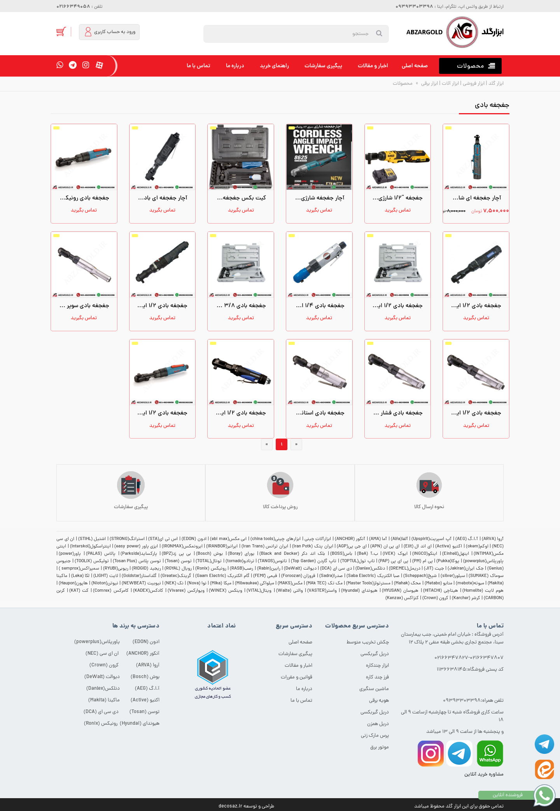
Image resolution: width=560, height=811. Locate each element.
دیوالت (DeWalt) (300, 568)
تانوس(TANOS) (272, 561)
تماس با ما (198, 66)
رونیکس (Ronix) (210, 568)
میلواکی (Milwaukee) (254, 583)
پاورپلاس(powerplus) (483, 561)
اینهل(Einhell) (455, 554)
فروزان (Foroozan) (298, 576)
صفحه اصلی (415, 66)
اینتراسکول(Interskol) (90, 546)
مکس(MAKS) (290, 583)
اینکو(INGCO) (424, 554)
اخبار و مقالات (373, 66)
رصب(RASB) (241, 568)
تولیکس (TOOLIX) (92, 561)
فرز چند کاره (377, 677)
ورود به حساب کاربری (109, 32)
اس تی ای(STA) (163, 539)
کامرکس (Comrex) (110, 590)
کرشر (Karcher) (466, 598)
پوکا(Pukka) (447, 561)
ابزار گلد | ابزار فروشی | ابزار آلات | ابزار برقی (462, 83)
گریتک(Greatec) (176, 576)
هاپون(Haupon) (73, 583)
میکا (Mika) (220, 583)
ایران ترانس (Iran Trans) (265, 546)
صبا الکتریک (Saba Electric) (373, 576)
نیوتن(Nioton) (104, 583)
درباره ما (235, 66)
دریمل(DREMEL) (404, 568)
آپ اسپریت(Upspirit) (431, 539)
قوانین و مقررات (296, 677)
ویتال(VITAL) (259, 590)
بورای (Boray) (241, 554)
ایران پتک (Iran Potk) (312, 546)
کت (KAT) (79, 590)
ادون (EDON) (194, 539)
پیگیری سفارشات (323, 66)
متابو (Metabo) (438, 583)
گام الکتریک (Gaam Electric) (222, 576)
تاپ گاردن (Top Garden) (313, 561)
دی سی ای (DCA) (336, 568)
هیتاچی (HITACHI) (440, 590)
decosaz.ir (230, 806)
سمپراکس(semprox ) (79, 568)
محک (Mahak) (407, 583)
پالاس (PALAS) (101, 554)
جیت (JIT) (434, 568)
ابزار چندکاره (377, 665)
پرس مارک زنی (375, 735)
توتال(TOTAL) (209, 561)
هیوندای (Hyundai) (359, 590)
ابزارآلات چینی (317, 539)
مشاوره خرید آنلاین (484, 775)
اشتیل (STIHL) (92, 539)
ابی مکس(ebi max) (228, 539)
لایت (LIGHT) (105, 576)
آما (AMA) (378, 539)
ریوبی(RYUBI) (115, 568)
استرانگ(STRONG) (127, 539)
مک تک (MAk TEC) (324, 583)
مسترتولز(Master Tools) (368, 583)
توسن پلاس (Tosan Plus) (137, 561)
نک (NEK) (174, 583)
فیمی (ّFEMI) (265, 576)
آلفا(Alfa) (399, 539)
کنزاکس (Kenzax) (402, 598)
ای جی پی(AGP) (351, 546)
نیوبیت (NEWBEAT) (141, 583)
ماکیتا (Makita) (104, 700)
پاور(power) (70, 554)
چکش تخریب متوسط (367, 642)
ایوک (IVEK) (395, 554)
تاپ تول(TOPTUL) (357, 561)
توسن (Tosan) (178, 561)
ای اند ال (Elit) (418, 546)
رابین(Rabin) (268, 568)
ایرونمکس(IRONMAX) (182, 546)
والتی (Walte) (289, 590)
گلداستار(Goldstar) (139, 576)
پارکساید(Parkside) (139, 554)
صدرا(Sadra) (331, 576)
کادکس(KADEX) (148, 590)
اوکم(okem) (477, 546)
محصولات (403, 83)
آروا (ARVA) (493, 539)
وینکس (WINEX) (225, 590)
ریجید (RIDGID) (146, 568)
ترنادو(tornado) (240, 561)
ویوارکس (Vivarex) (186, 590)
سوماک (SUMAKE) (486, 576)
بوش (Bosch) (209, 554)
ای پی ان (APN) (385, 546)
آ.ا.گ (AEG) (466, 539)
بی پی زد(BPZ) (176, 554)
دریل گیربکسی (374, 654)
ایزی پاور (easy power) (136, 546)
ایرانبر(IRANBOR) (222, 546)
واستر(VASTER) (322, 590)
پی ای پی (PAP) (393, 561)
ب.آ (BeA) (367, 554)
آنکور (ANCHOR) (350, 539)
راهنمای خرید (274, 66)
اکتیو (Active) (448, 546)
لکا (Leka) (80, 576)
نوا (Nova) (196, 583)
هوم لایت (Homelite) (483, 590)
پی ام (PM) (422, 561)
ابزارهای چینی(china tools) (275, 539)
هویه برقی (379, 700)
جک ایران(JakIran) (465, 568)
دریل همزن (378, 724)
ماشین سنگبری (374, 689)
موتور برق (379, 747)
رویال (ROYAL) (177, 568)
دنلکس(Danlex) (370, 568)
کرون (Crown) (435, 598)
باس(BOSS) (341, 554)
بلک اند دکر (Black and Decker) (292, 554)
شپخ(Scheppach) (420, 576)
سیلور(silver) (453, 576)
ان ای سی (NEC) (102, 653)
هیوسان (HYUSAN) (400, 590)
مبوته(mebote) (470, 583)
